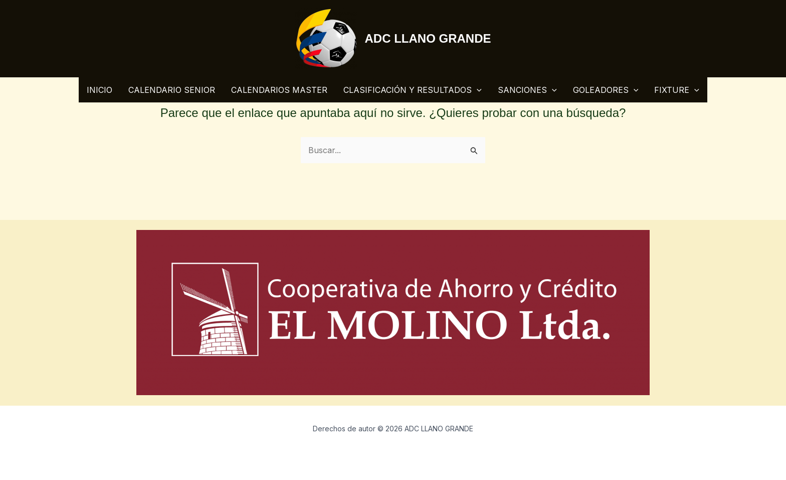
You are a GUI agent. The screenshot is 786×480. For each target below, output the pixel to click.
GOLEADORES (606, 89)
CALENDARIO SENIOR (171, 90)
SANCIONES (527, 89)
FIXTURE (676, 89)
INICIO (99, 90)
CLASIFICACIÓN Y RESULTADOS (412, 89)
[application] (477, 89)
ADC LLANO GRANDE (428, 38)
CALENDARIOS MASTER (279, 90)
